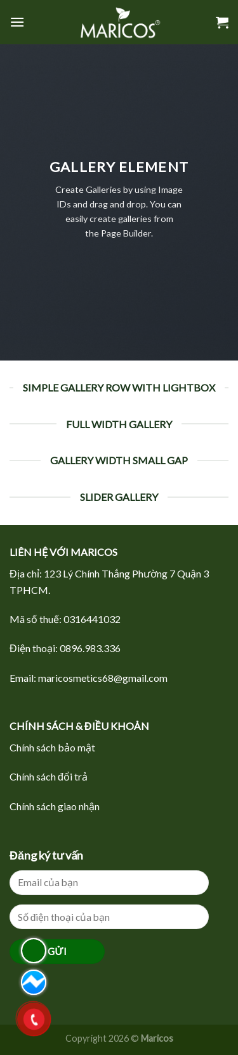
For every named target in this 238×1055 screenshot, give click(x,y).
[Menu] (17, 21)
